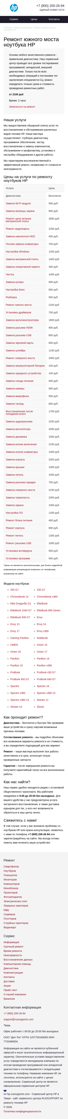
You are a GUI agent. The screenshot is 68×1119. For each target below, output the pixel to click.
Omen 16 (15, 651)
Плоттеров (10, 918)
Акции (7, 985)
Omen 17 (42, 651)
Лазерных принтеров (16, 905)
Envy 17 (15, 631)
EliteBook (42, 603)
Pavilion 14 (43, 658)
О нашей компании (15, 994)
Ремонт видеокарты (17, 228)
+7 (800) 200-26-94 (50, 6)
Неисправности (13, 955)
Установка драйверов (18, 312)
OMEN (14, 644)
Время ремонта (13, 950)
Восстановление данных (18, 959)
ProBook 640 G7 (46, 679)
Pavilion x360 (44, 665)
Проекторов (11, 892)
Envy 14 (41, 624)
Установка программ (18, 558)
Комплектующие (13, 972)
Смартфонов (11, 866)
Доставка (9, 981)
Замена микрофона (17, 396)
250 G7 (14, 589)
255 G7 (41, 589)
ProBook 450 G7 (19, 679)
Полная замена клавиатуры (22, 244)
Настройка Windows (17, 251)
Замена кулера (15, 282)
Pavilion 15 (16, 665)
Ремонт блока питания (19, 520)
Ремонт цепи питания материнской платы (18, 220)
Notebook (42, 637)
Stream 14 (16, 706)
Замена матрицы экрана (20, 211)
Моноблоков (11, 888)
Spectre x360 (17, 693)
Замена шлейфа (15, 350)
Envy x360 (43, 631)
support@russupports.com (18, 1019)
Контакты (54, 19)
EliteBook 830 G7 (20, 617)
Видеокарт (10, 927)
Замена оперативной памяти (23, 266)
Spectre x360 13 (46, 693)
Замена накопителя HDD (20, 236)
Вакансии (9, 998)
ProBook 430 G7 (46, 672)
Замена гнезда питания (19, 380)
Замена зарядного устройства (23, 373)
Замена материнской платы (22, 259)
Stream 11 (43, 699)
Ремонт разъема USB (18, 543)
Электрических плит (15, 901)
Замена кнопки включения (21, 444)
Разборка (11, 297)
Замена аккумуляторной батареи (25, 365)
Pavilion (14, 658)
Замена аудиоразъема (19, 421)
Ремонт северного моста (20, 358)
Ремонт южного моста (19, 304)
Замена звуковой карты (20, 342)
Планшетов (10, 875)
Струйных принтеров (16, 923)
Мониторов (10, 879)
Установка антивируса (19, 550)
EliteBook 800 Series (48, 610)
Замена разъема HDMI (19, 327)
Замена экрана (14, 505)
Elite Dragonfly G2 (20, 603)
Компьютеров (12, 883)
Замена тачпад (15, 403)
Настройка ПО (14, 512)
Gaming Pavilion (19, 637)
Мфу (6, 910)
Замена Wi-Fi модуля (18, 203)
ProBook (15, 672)
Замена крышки (15, 467)
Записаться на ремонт (22, 106)
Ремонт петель (14, 535)
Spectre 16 (43, 686)
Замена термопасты (18, 497)
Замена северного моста (20, 489)
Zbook (40, 706)
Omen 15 (42, 644)
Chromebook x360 (47, 596)
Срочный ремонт (13, 946)
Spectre (14, 686)
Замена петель (14, 474)
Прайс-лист (10, 990)
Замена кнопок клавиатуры (22, 451)
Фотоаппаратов (13, 896)
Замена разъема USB (18, 335)
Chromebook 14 (19, 596)
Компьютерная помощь (17, 964)
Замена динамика (16, 436)
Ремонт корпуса (15, 528)
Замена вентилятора (18, 429)
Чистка (10, 274)
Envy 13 (15, 624)
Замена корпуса (15, 459)
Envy (39, 617)
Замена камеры (15, 388)
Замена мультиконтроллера (22, 320)
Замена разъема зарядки (21, 482)
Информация (11, 942)
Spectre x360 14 (19, 699)
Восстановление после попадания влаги (19, 412)
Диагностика (11, 968)
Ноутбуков (10, 870)
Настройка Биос (15, 289)
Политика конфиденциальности (22, 1111)
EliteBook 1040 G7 (21, 610)
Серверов (9, 914)
